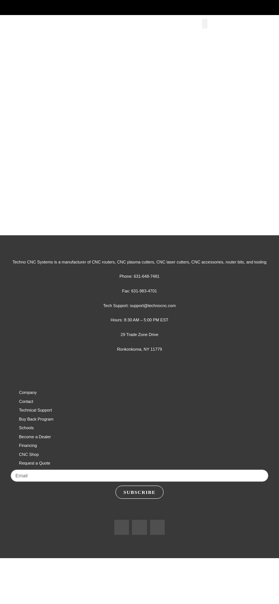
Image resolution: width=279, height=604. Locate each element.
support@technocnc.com (154, 343)
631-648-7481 (147, 314)
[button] (207, 32)
